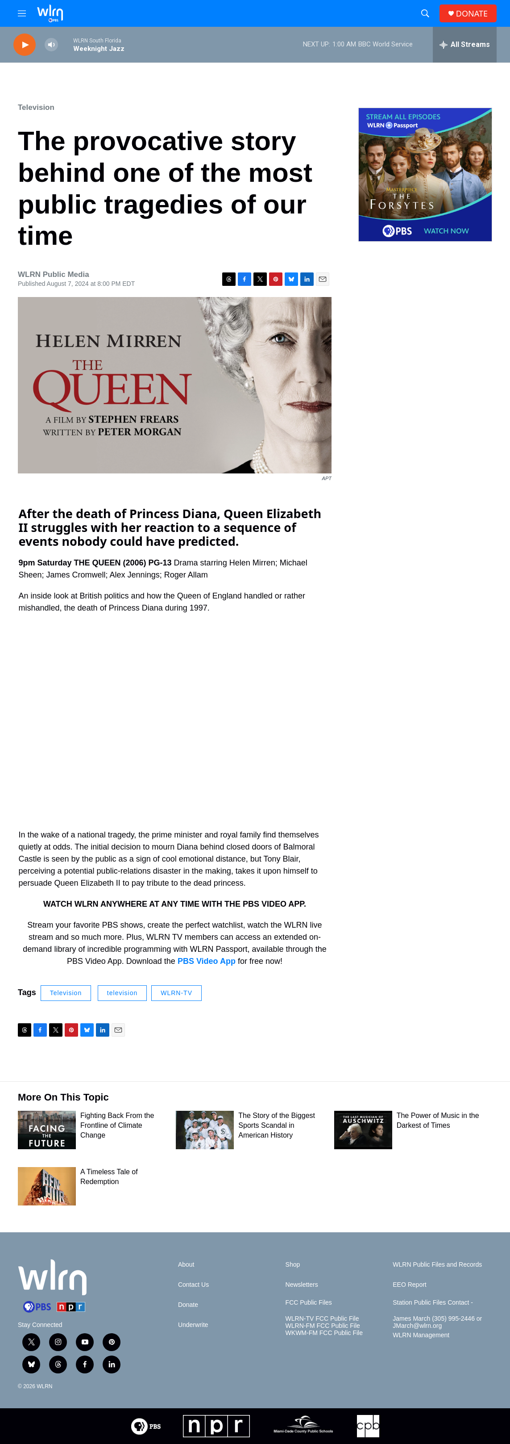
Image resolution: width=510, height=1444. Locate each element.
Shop (293, 1264)
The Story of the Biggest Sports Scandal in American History (276, 1125)
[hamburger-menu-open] (21, 13)
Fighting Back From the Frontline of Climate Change (117, 1125)
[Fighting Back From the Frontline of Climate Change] (47, 1130)
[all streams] (465, 45)
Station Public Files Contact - (433, 1302)
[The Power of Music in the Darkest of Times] (363, 1130)
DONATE (472, 13)
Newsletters (302, 1284)
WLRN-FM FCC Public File (323, 1326)
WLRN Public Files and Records (437, 1264)
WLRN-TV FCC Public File (322, 1318)
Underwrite (193, 1325)
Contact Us (193, 1284)
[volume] (51, 45)
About (186, 1264)
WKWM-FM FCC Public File (324, 1333)
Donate (188, 1305)
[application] (175, 711)
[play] (24, 45)
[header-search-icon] (425, 13)
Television (36, 107)
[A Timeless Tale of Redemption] (47, 1186)
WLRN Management (421, 1335)
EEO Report (409, 1284)
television (122, 992)
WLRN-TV (176, 992)
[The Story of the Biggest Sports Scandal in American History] (205, 1130)
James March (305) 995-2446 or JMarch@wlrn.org (437, 1322)
